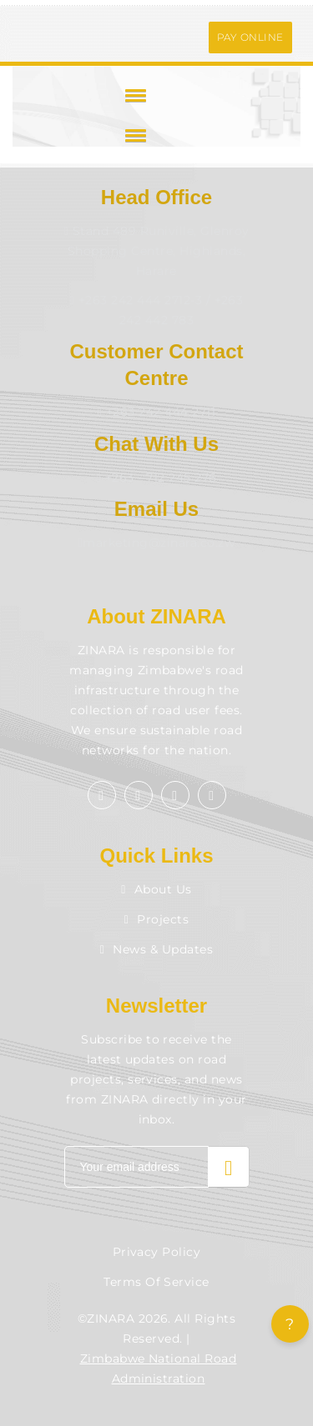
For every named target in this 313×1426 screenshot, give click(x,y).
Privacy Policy (157, 1251)
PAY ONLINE (250, 37)
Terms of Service (156, 1281)
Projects (156, 919)
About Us (156, 889)
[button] (132, 95)
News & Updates (157, 949)
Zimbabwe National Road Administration (158, 1368)
